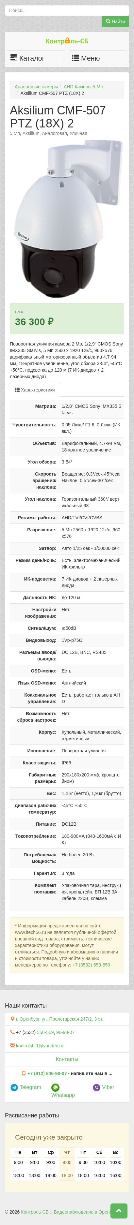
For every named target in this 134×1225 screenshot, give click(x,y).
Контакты (67, 1059)
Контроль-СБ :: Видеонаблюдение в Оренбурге (71, 1212)
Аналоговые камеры (36, 86)
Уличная (78, 133)
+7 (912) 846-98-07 (47, 1073)
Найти (115, 21)
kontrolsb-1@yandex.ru (39, 1045)
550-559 (45, 1032)
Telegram (25, 1087)
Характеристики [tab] (35, 389)
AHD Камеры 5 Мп (83, 86)
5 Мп (15, 133)
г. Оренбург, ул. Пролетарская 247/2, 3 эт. (59, 1019)
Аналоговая (54, 133)
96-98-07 (65, 1032)
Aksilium (31, 133)
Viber (103, 1087)
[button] (118, 1210)
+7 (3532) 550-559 (91, 964)
